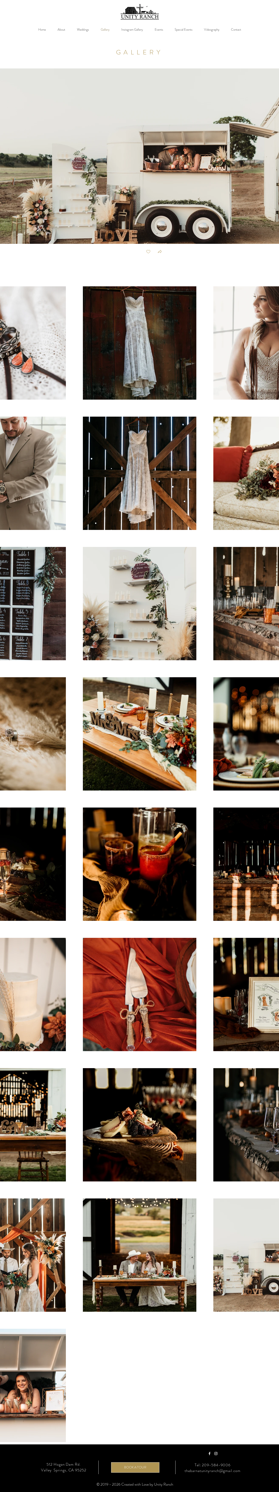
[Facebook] (209, 1453)
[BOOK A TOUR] (135, 1467)
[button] (159, 252)
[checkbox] (148, 252)
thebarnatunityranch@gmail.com (212, 1471)
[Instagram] (216, 1453)
